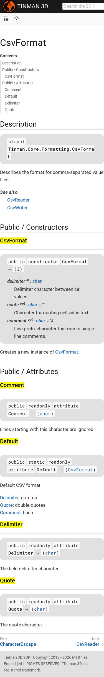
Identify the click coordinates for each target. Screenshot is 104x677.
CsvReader (18, 200)
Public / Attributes (17, 83)
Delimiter (12, 103)
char (37, 281)
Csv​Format (14, 76)
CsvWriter (17, 207)
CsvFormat (66, 352)
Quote (10, 110)
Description (12, 63)
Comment (13, 89)
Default (11, 96)
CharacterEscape (18, 644)
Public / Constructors (20, 69)
